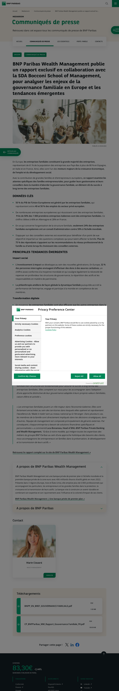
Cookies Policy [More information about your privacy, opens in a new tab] (50, 330)
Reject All (79, 376)
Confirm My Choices (27, 376)
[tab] (26, 318)
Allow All (97, 376)
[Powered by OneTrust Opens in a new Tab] (96, 383)
